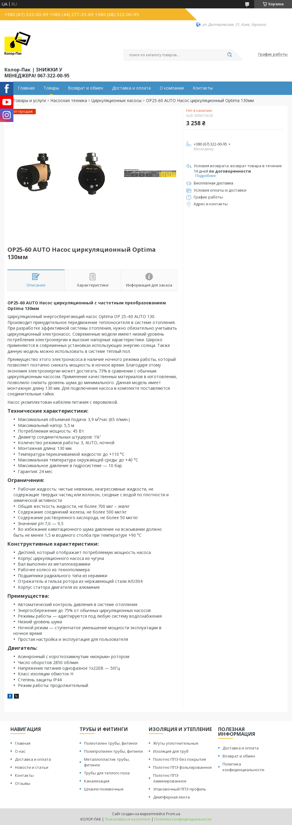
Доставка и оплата (131, 88)
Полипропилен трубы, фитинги (113, 751)
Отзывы (22, 783)
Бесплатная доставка (213, 183)
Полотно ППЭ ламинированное (170, 778)
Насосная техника (68, 100)
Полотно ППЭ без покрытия (179, 759)
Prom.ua (173, 813)
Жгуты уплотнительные (175, 743)
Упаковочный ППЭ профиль (179, 789)
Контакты (203, 88)
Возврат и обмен (85, 88)
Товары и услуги (29, 100)
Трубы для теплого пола (107, 773)
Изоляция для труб (171, 751)
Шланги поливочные (104, 789)
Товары (51, 88)
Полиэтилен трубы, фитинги (110, 743)
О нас (20, 751)
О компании (172, 88)
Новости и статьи (31, 767)
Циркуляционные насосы (116, 100)
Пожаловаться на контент (127, 819)
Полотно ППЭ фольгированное (182, 767)
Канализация (96, 781)
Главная (26, 88)
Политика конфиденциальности (243, 766)
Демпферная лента (171, 797)
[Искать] (229, 55)
